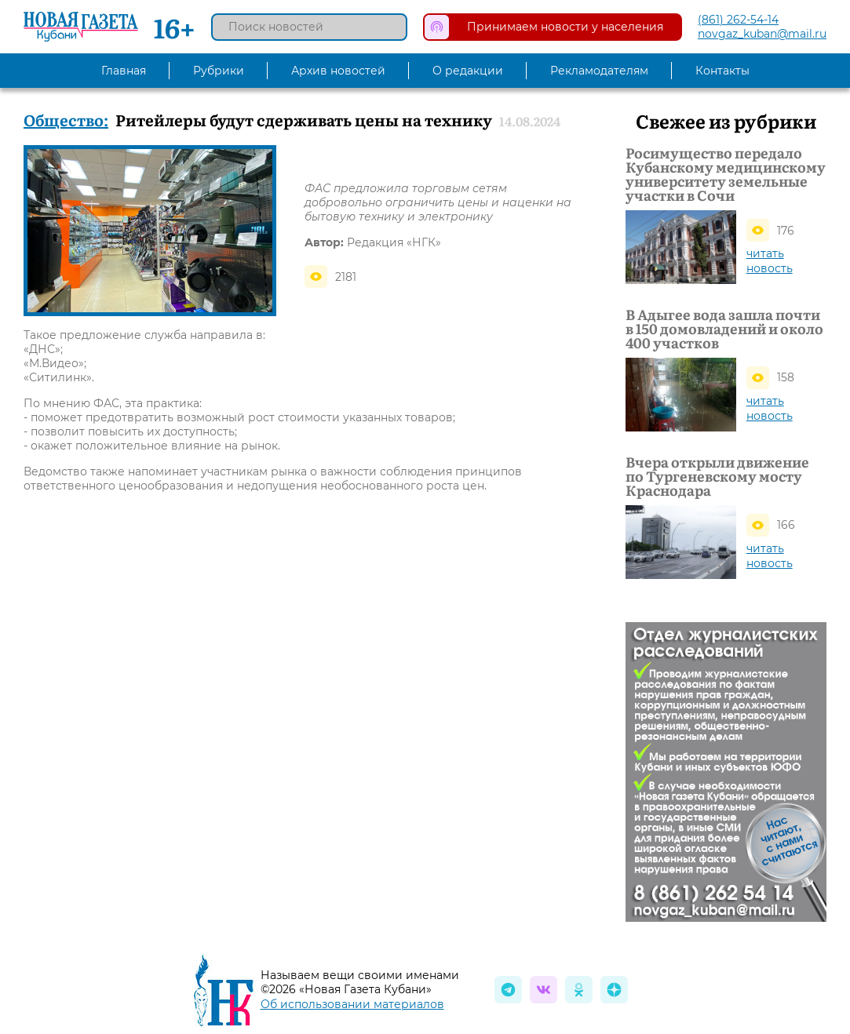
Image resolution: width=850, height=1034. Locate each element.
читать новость (769, 260)
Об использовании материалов (352, 1004)
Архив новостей (338, 71)
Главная (123, 71)
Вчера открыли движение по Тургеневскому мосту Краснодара (717, 476)
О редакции (467, 71)
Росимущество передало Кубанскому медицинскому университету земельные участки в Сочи (726, 174)
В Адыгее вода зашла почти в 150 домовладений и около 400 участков (724, 329)
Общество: (66, 119)
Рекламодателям (599, 71)
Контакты (722, 71)
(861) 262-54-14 (738, 20)
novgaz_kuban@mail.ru (762, 34)
